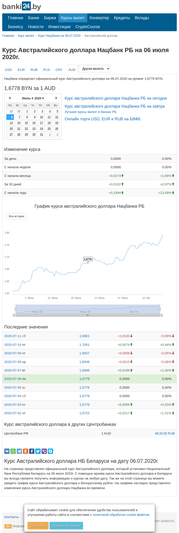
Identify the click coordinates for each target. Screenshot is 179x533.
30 (18, 111)
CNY (59, 70)
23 (33, 128)
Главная (15, 18)
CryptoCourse (88, 27)
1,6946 (84, 370)
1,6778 (84, 379)
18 (49, 122)
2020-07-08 (12, 362)
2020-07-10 (12, 344)
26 (56, 128)
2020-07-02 (12, 413)
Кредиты (122, 18)
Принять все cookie (66, 525)
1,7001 (84, 344)
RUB (34, 70)
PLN (46, 70)
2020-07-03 (12, 404)
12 (56, 117)
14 (18, 122)
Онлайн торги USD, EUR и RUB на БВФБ (103, 119)
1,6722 (84, 413)
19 (56, 122)
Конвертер (99, 18)
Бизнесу (15, 27)
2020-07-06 (12, 379)
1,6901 (84, 336)
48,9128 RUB (165, 433)
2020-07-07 (12, 370)
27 (11, 134)
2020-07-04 (12, 396)
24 (41, 128)
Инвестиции (59, 27)
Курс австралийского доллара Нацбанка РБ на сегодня (116, 98)
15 (26, 122)
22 (26, 128)
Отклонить (38, 525)
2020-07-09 (12, 353)
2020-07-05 (12, 387)
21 (18, 128)
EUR (21, 70)
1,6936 (84, 362)
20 (11, 128)
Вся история (16, 216)
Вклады (142, 18)
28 (18, 134)
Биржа (50, 18)
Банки (33, 18)
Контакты (11, 517)
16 (33, 122)
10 (41, 117)
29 (11, 111)
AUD (72, 70)
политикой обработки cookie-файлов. (121, 515)
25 (49, 128)
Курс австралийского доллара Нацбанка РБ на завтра (115, 106)
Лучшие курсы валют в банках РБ (91, 112)
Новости (36, 27)
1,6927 (84, 353)
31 (41, 134)
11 (49, 117)
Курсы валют (73, 18)
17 (41, 122)
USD (8, 70)
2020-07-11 (12, 336)
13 (11, 122)
